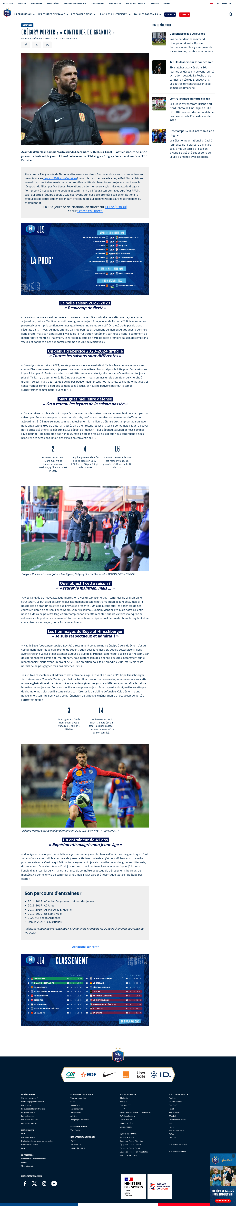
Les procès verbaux (29, 1120)
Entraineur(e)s (76, 1109)
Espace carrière (126, 1123)
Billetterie (124, 1098)
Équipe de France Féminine (131, 1141)
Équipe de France (127, 1137)
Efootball (172, 1116)
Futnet (171, 1127)
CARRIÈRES (154, 3)
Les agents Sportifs (29, 1123)
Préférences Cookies (29, 1144)
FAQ (23, 1148)
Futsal (171, 1109)
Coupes (24, 1162)
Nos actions (26, 1105)
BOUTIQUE (22, 3)
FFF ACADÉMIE (53, 3)
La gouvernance (28, 1112)
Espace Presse (126, 1127)
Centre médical (126, 1120)
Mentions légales (28, 1137)
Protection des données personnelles (36, 1141)
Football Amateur (178, 1144)
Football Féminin (177, 1151)
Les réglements (27, 1116)
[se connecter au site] (224, 3)
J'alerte (170, 14)
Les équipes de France (53, 14)
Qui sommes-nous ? (29, 1098)
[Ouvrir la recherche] (231, 14)
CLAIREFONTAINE (97, 3)
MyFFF (73, 1141)
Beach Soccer (174, 1112)
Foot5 (171, 1123)
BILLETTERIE (8, 3)
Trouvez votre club (78, 1098)
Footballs (172, 1098)
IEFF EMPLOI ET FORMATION (75, 3)
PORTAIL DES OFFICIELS (135, 3)
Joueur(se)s (75, 1105)
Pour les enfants (175, 1101)
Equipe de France (77, 1148)
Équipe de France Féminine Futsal (134, 1152)
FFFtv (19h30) (116, 207)
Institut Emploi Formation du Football (135, 1112)
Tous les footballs (147, 14)
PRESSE (167, 3)
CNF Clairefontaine (127, 1116)
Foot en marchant (176, 1130)
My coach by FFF (77, 1144)
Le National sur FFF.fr (85, 946)
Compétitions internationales (33, 1159)
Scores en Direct (90, 211)
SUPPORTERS (36, 3)
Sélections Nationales (128, 1155)
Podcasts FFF (125, 1105)
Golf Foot (172, 1138)
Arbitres (73, 1116)
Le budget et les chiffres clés (33, 1109)
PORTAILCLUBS (115, 3)
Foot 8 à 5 (173, 1105)
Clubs (72, 1101)
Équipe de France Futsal (130, 1148)
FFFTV (122, 1109)
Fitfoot (171, 1134)
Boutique (123, 1101)
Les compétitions (83, 14)
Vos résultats (75, 1130)
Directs (184, 14)
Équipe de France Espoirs (130, 1144)
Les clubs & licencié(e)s (115, 14)
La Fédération (24, 14)
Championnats (27, 1166)
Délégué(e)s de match (79, 1120)
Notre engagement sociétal (32, 1101)
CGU (23, 1134)
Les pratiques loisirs (177, 1120)
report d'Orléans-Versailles (60, 178)
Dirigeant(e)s (75, 1112)
